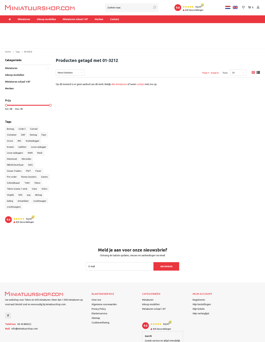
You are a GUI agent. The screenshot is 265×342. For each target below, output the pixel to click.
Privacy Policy (99, 290)
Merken (99, 19)
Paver (38, 152)
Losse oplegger (38, 128)
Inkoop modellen (46, 19)
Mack (39, 134)
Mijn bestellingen (202, 285)
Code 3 (22, 110)
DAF (23, 116)
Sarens (44, 158)
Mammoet (12, 140)
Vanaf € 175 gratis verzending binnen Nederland (107, 26)
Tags (17, 33)
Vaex (34, 170)
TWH (27, 164)
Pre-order (12, 158)
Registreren (199, 281)
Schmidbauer (13, 164)
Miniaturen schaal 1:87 (75, 19)
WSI (20, 176)
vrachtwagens (14, 188)
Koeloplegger (32, 122)
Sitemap (96, 299)
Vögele (10, 176)
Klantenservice (99, 295)
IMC (19, 122)
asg (28, 176)
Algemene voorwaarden (104, 285)
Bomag (10, 110)
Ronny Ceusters (29, 158)
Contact (114, 19)
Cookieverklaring (100, 304)
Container (12, 116)
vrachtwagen (39, 182)
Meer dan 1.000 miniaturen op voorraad (28, 26)
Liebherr (22, 128)
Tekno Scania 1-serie (17, 170)
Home (8, 33)
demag (38, 176)
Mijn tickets (199, 290)
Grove (10, 122)
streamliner (23, 182)
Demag (33, 116)
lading (10, 182)
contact (140, 65)
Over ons (96, 281)
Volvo (44, 170)
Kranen (10, 128)
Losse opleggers (15, 134)
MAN (30, 134)
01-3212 (28, 33)
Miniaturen (24, 19)
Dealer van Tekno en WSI (177, 26)
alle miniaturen (119, 65)
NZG (30, 146)
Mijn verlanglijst (201, 295)
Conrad (33, 110)
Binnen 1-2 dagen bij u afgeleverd (239, 26)
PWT (28, 152)
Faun (44, 116)
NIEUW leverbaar (15, 146)
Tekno (37, 164)
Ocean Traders (14, 152)
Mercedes (26, 140)
